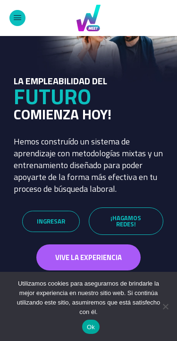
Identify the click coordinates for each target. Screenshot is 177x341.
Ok (91, 327)
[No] (165, 306)
